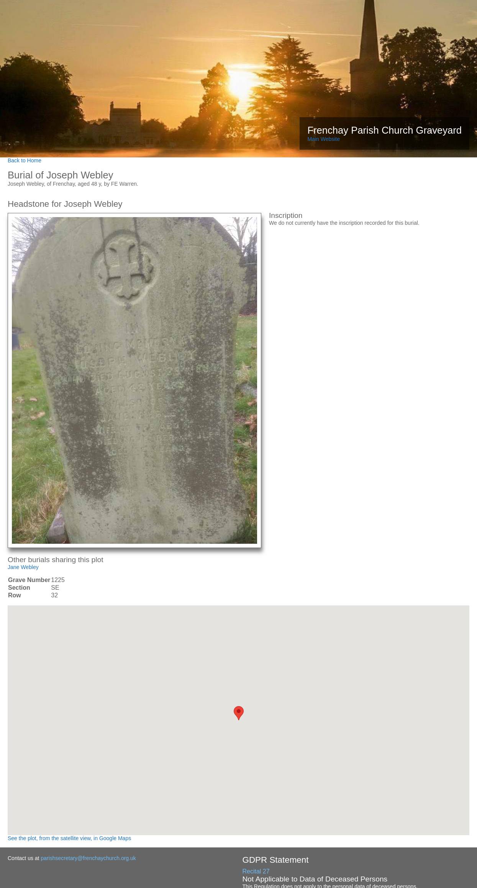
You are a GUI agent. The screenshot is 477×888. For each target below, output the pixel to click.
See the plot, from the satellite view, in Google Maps (69, 838)
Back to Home (24, 160)
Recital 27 (256, 871)
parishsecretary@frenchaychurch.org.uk (88, 858)
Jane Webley (23, 567)
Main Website (323, 139)
